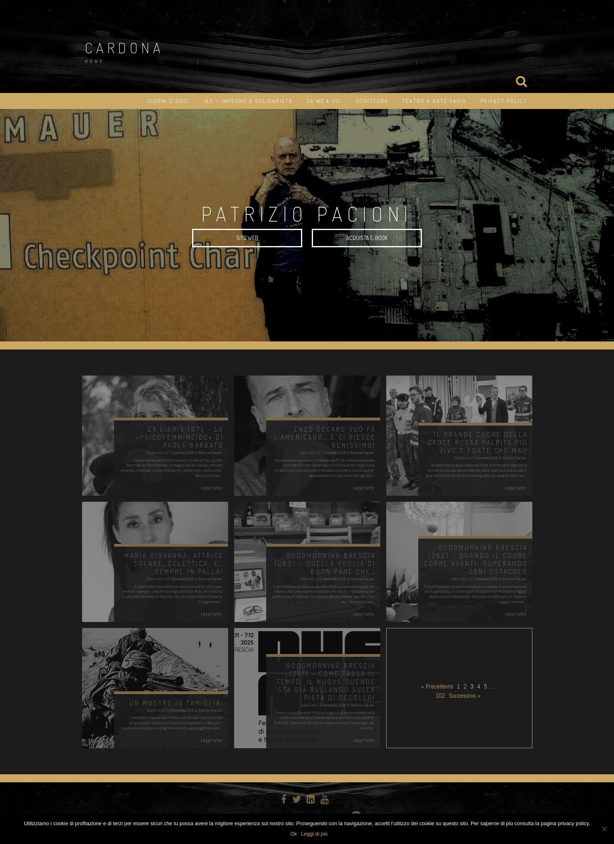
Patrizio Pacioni (210, 452)
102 (440, 695)
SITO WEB (247, 238)
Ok (293, 834)
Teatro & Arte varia (434, 101)
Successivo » (465, 695)
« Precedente (437, 686)
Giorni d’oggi (168, 101)
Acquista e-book (366, 238)
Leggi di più (314, 834)
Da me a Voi (324, 101)
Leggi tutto (211, 488)
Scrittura (371, 101)
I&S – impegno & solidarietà (248, 101)
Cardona (124, 47)
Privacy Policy (503, 101)
